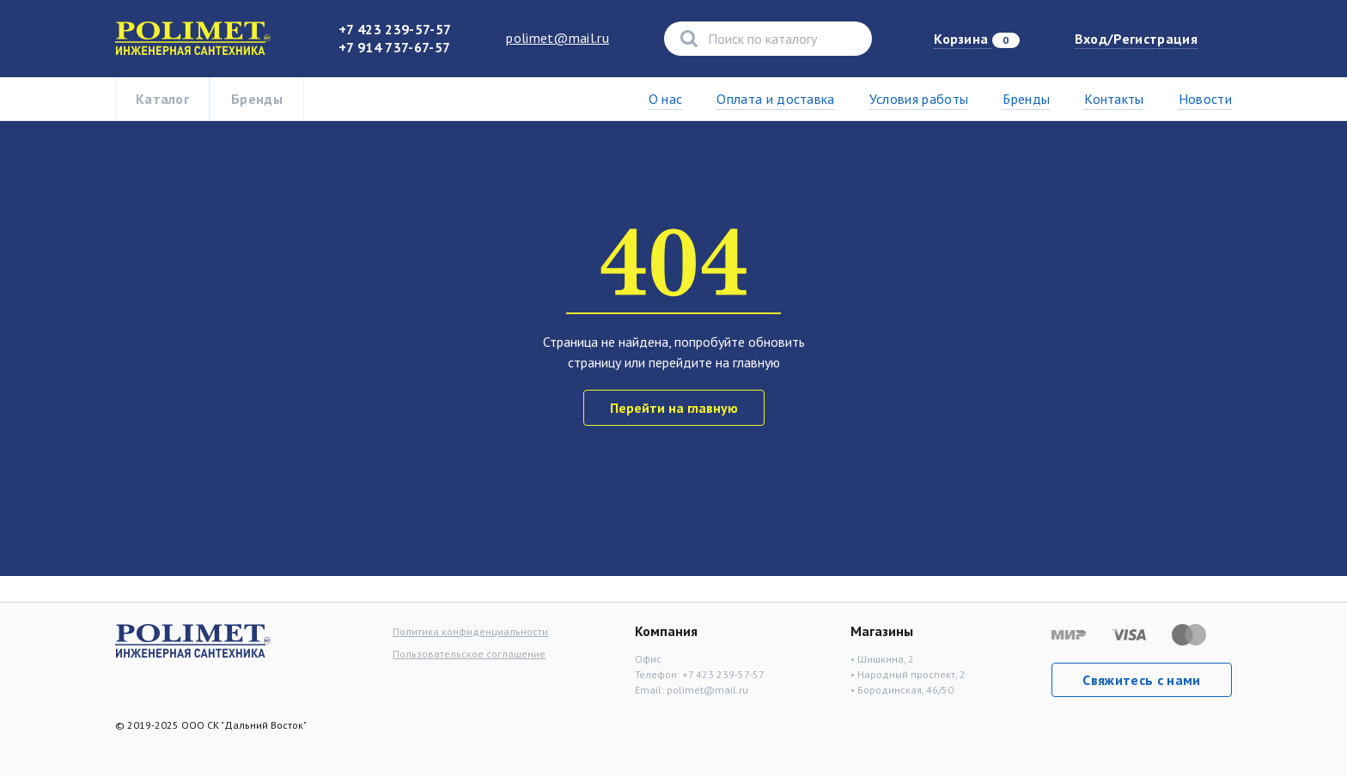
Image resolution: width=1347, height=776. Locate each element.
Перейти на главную (674, 407)
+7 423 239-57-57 (394, 29)
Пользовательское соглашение (469, 653)
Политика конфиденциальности (470, 631)
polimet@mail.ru (557, 37)
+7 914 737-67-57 (394, 47)
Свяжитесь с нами (1141, 679)
